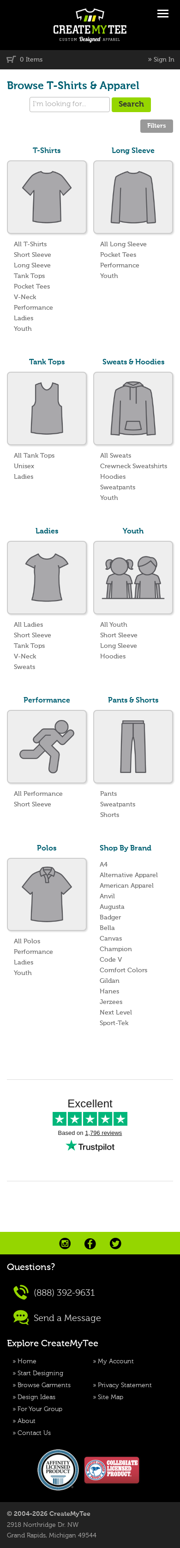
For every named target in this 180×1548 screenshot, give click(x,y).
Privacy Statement (125, 1385)
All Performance (38, 794)
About (27, 1421)
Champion (116, 949)
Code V (111, 960)
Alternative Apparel (129, 875)
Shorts (109, 815)
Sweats (24, 667)
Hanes (109, 991)
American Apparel (127, 886)
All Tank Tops (34, 456)
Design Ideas (36, 1397)
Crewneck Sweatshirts (133, 466)
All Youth (113, 625)
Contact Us (34, 1433)
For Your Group (40, 1409)
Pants (108, 794)
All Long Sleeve (123, 244)
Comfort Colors (123, 970)
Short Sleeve (32, 255)
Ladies (23, 318)
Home (27, 1361)
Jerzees (111, 1002)
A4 (104, 865)
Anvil (107, 896)
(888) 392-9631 (54, 1292)
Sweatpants (117, 487)
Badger (110, 917)
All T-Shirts (30, 244)
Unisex (24, 466)
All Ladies (28, 625)
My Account (116, 1361)
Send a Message (57, 1317)
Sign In (164, 60)
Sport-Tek (114, 1023)
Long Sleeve (32, 265)
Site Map (110, 1397)
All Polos (27, 941)
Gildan (110, 981)
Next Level (116, 1012)
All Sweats (115, 456)
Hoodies (113, 477)
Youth (23, 329)
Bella (107, 928)
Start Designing (40, 1373)
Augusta (112, 907)
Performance (33, 308)
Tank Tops (29, 276)
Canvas (111, 939)
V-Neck (25, 297)
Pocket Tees (32, 287)
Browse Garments (44, 1385)
